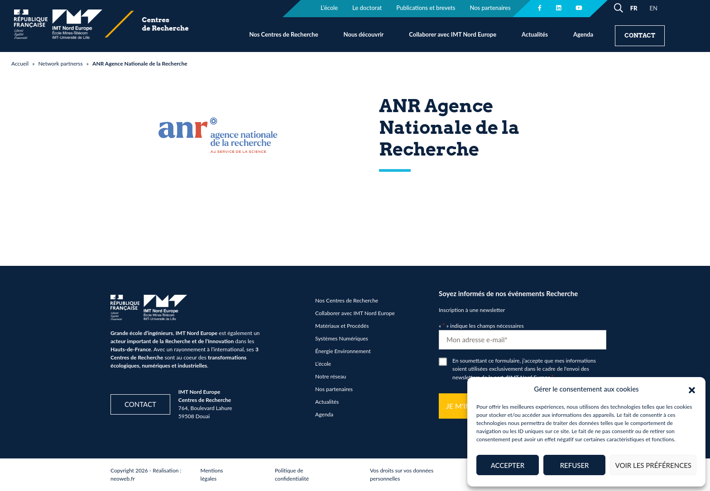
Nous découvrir (364, 34)
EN (653, 8)
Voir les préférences (653, 465)
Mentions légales (212, 474)
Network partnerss (60, 63)
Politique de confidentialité (292, 474)
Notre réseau (330, 376)
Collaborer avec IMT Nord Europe (452, 34)
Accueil (20, 63)
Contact (639, 35)
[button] (691, 388)
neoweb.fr (122, 478)
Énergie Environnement (343, 351)
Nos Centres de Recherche (283, 34)
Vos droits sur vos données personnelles (401, 474)
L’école (323, 363)
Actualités (535, 34)
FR (634, 8)
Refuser (574, 465)
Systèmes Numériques (341, 338)
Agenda (583, 34)
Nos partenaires (334, 389)
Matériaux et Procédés (342, 325)
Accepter (507, 465)
